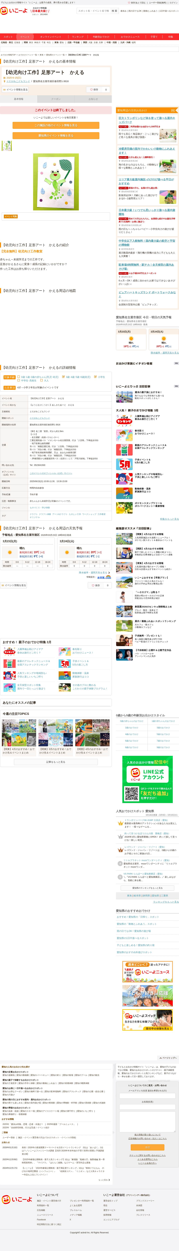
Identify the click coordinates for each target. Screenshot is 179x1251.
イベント (25, 36)
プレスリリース (143, 1215)
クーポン (56, 99)
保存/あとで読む (137, 3)
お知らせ (93, 99)
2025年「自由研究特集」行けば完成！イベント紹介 (26, 1127)
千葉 (44, 42)
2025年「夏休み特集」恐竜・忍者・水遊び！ (23, 1124)
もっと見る (103, 1180)
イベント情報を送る (15, 89)
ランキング (78, 36)
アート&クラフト (60, 514)
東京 (31, 42)
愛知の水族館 (99, 1103)
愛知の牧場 (68, 1075)
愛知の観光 (94, 1075)
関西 (85, 42)
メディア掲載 (76, 1215)
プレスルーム (76, 1210)
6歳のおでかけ (131, 741)
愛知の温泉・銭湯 (11, 1111)
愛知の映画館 (49, 1103)
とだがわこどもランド (40, 418)
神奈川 (37, 42)
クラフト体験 (45, 514)
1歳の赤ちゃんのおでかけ (163, 721)
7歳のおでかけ (163, 741)
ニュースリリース (45, 1215)
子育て (154, 36)
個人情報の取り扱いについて (147, 1134)
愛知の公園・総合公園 (93, 1091)
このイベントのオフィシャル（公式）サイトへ (51, 473)
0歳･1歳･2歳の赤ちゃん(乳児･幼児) (39, 377)
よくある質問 (76, 1205)
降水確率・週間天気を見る (93, 572)
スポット (8, 36)
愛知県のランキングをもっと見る (147, 888)
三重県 (164, 895)
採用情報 (107, 1215)
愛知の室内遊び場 (33, 1103)
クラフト (34, 514)
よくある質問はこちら (147, 1159)
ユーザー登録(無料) (157, 3)
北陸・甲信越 (73, 42)
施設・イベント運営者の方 (49, 1201)
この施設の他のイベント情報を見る (55, 125)
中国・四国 (112, 42)
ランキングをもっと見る (166, 901)
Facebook (41, 1219)
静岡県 (146, 895)
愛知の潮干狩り (68, 1111)
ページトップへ (168, 1058)
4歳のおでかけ (131, 734)
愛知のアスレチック (72, 1091)
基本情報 (18, 99)
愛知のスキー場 (28, 1111)
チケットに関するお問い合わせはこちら (147, 1155)
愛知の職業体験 (82, 1083)
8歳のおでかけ (131, 747)
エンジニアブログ (111, 1219)
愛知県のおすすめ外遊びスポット (134, 952)
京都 (96, 42)
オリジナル (35, 517)
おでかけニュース (130, 36)
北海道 (17, 42)
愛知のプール (81, 1075)
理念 (105, 1205)
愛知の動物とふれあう (47, 1083)
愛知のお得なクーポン (13, 1091)
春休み (124, 11)
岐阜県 (137, 895)
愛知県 (155, 895)
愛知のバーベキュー (40, 1075)
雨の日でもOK (135, 11)
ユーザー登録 (9, 1137)
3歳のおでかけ (163, 727)
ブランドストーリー (145, 1201)
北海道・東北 (7, 42)
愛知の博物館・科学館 (67, 1103)
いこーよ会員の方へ (147, 1163)
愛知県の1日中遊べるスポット (133, 938)
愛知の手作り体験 (27, 1083)
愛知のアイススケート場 (48, 1111)
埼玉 (49, 42)
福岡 (134, 42)
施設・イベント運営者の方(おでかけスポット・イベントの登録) (47, 1137)
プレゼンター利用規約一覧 (82, 1201)
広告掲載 (41, 1210)
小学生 (101, 377)
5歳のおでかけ (163, 734)
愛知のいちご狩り (85, 1111)
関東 (26, 42)
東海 (56, 42)
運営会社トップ (110, 1201)
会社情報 (140, 1210)
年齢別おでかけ (101, 36)
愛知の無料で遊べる (34, 1091)
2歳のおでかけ (131, 727)
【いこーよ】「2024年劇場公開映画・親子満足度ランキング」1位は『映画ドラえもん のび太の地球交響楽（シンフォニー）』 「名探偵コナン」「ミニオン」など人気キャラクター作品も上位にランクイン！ (63, 1171)
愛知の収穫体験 (66, 1083)
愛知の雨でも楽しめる (13, 1103)
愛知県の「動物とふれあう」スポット (137, 924)
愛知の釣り (56, 1075)
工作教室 (101, 514)
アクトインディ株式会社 (138, 1195)
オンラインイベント (50, 36)
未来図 (139, 1205)
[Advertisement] (56, 280)
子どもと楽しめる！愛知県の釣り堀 (135, 945)
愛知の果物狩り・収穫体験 (15, 1114)
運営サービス (109, 1210)
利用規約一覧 (43, 1205)
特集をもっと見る (169, 519)
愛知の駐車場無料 (53, 1091)
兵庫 (101, 42)
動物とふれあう (151, 11)
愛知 (62, 42)
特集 (170, 36)
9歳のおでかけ (163, 747)
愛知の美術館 (85, 1103)
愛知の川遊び (9, 1095)
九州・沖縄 (125, 42)
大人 (46, 380)
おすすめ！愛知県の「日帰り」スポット (138, 916)
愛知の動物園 (23, 1075)
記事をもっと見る (55, 762)
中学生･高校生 (28, 380)
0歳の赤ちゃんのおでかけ (131, 721)
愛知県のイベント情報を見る (55, 135)
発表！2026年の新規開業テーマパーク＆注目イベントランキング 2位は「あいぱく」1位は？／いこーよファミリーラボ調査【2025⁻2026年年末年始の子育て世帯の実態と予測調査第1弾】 (63, 1150)
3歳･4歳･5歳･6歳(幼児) (78, 377)
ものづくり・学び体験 (40, 507)
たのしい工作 (75, 514)
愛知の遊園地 (9, 1075)
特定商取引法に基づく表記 (49, 1224)
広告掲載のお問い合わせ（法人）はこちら (147, 1138)
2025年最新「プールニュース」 (61, 1124)
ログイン (174, 3)
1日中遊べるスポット (169, 11)
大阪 (90, 42)
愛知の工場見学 (10, 1083)
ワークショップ (89, 514)
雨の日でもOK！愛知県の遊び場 (134, 931)
